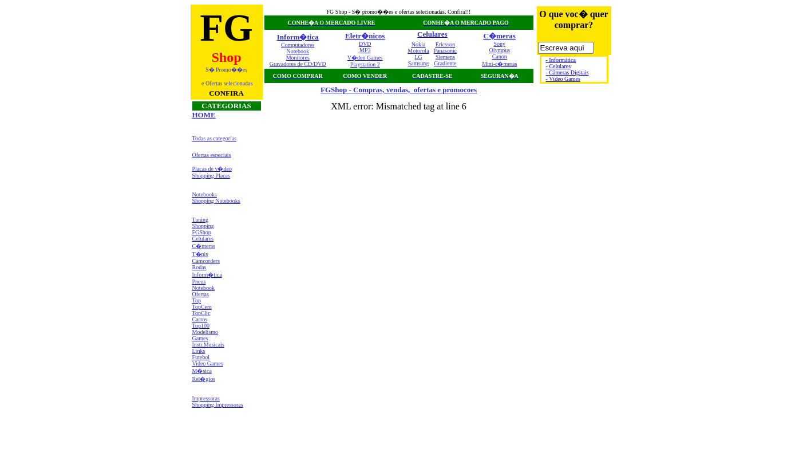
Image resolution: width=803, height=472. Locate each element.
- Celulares (558, 66)
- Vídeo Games (563, 79)
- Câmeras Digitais (567, 72)
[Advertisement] (226, 440)
